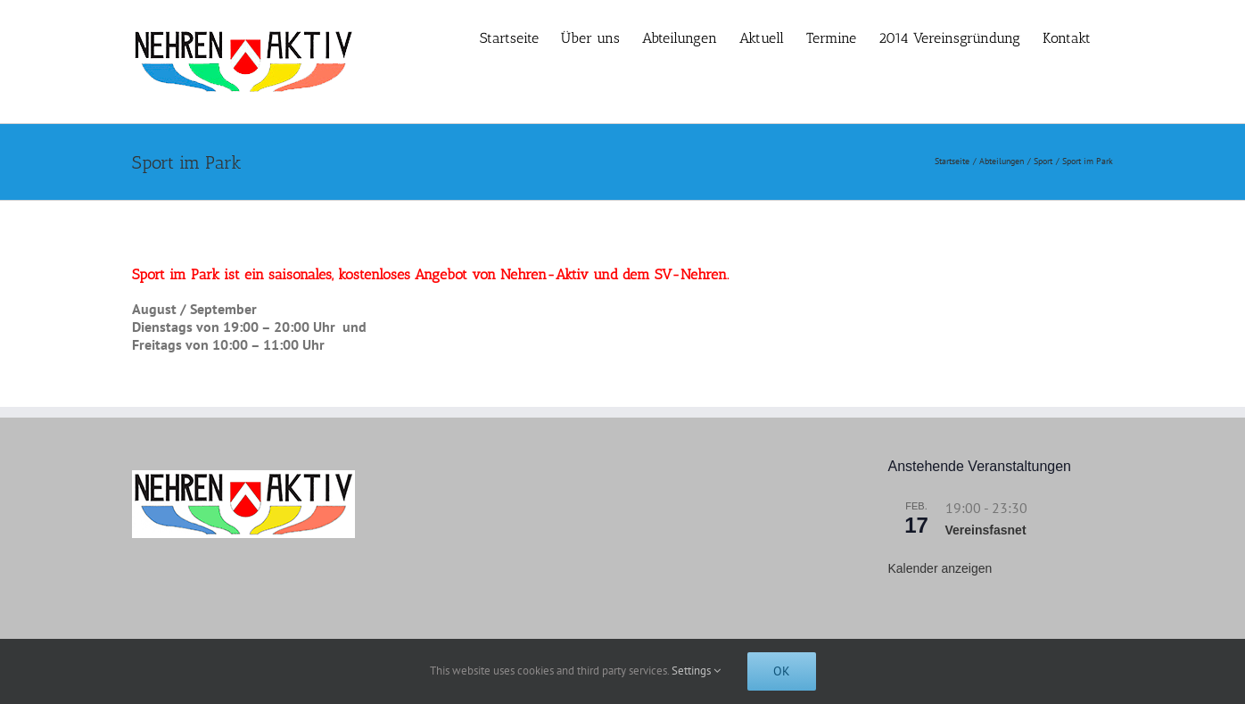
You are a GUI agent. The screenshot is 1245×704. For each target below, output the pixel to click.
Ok (781, 671)
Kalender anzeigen (940, 568)
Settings (696, 670)
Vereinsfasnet (986, 530)
